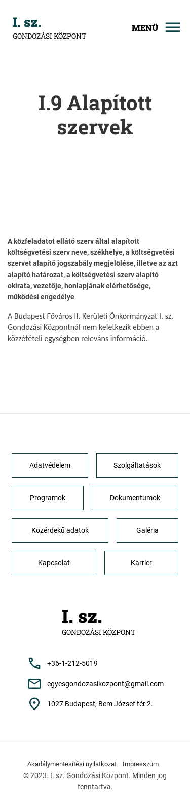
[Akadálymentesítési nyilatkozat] (72, 766)
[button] (50, 465)
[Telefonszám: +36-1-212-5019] (95, 663)
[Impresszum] (141, 766)
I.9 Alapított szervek (95, 114)
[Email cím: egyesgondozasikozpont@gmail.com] (95, 683)
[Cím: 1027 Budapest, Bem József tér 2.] (95, 704)
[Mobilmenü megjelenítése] (149, 27)
